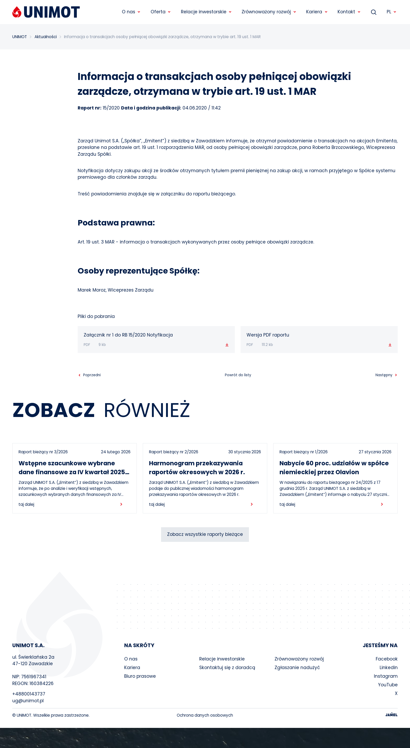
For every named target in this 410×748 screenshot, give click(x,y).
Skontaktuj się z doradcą (227, 667)
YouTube (388, 685)
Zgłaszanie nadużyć (297, 667)
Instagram (386, 676)
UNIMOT (19, 36)
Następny (383, 375)
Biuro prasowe (140, 676)
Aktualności (46, 36)
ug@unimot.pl (28, 701)
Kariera (132, 667)
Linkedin (389, 667)
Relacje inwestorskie (222, 659)
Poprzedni (92, 375)
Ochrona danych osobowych (205, 715)
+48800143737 (28, 694)
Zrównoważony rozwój (299, 659)
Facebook (387, 659)
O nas (131, 659)
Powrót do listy (238, 375)
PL (392, 12)
